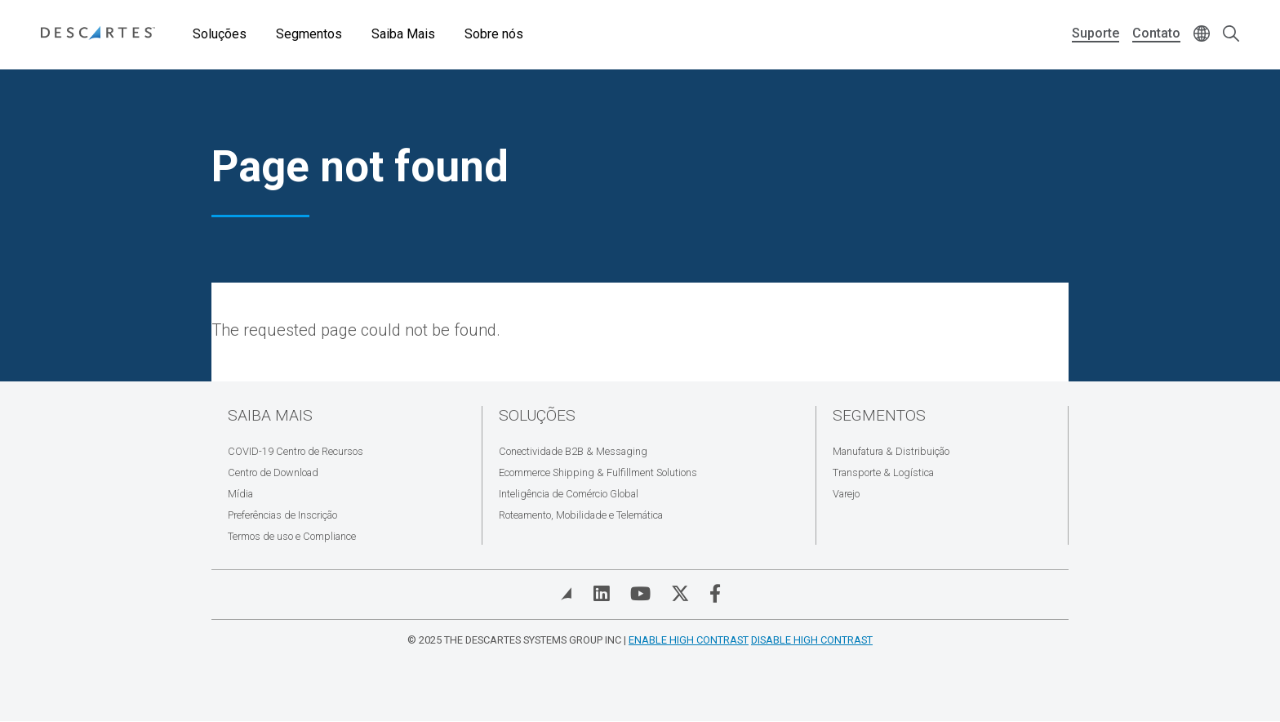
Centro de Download (273, 472)
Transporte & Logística (883, 472)
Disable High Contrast (812, 640)
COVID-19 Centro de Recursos (295, 451)
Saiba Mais (403, 34)
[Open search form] (1231, 34)
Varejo (846, 494)
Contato (1156, 33)
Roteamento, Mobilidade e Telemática (581, 515)
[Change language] (1201, 34)
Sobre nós (493, 34)
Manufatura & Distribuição (891, 451)
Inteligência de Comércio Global (568, 494)
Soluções (220, 34)
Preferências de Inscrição (282, 515)
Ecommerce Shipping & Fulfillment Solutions (598, 472)
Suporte (1095, 33)
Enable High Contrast (689, 640)
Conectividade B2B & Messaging (573, 451)
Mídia (240, 494)
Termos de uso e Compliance (292, 536)
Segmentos (309, 34)
